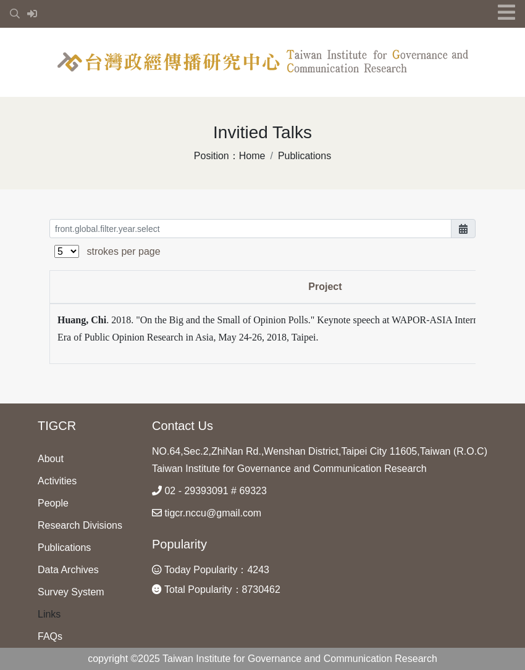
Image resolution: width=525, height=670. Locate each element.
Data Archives (68, 570)
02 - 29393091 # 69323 (209, 491)
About (51, 458)
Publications (304, 156)
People (53, 503)
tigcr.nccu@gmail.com (206, 513)
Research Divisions (80, 525)
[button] (16, 14)
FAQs (50, 636)
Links (49, 614)
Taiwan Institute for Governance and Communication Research (289, 468)
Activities (57, 481)
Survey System (71, 592)
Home (252, 156)
